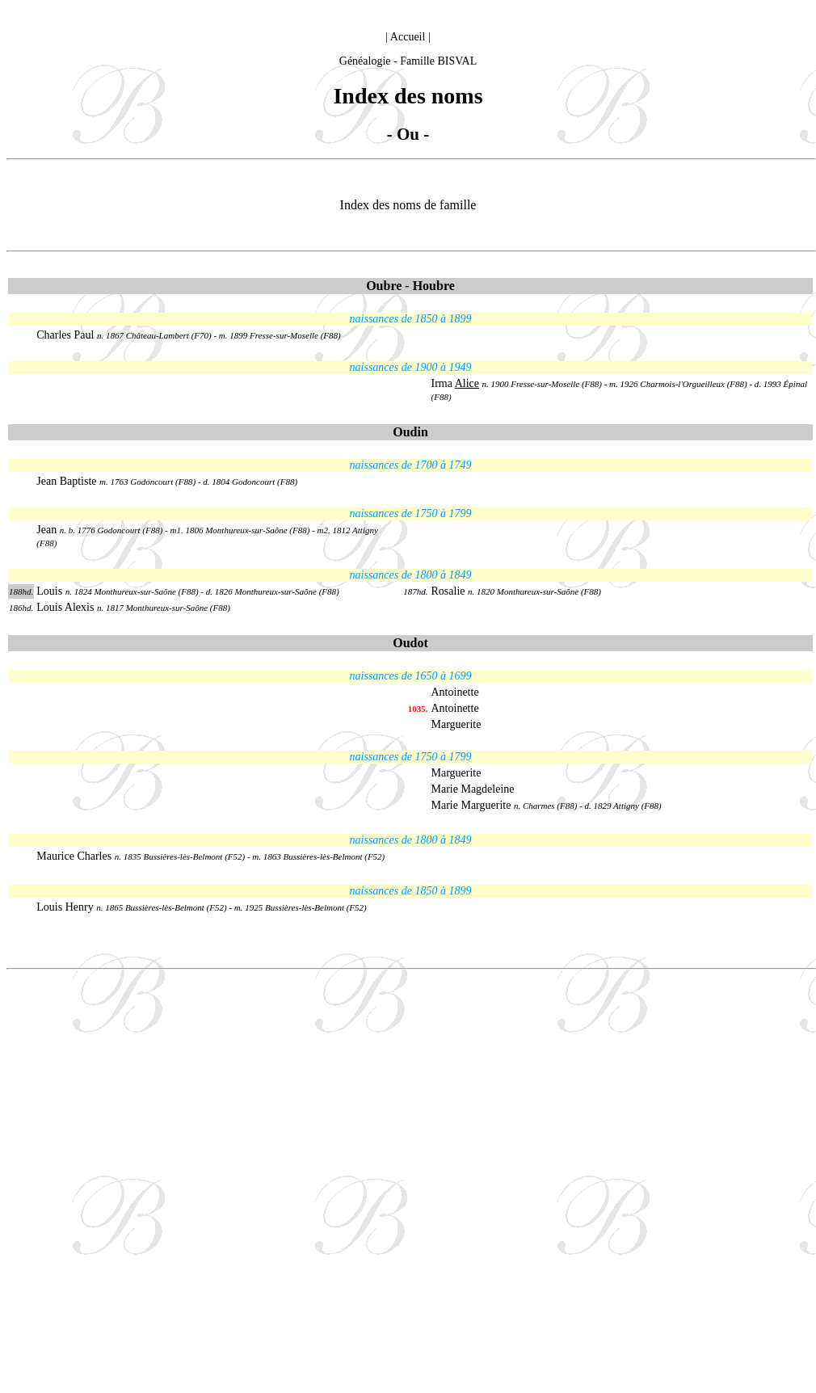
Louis (50, 591)
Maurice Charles (73, 856)
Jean (46, 530)
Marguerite (456, 724)
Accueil (408, 37)
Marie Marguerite (471, 805)
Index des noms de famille (408, 205)
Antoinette (455, 692)
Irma (455, 383)
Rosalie (448, 591)
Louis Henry (64, 907)
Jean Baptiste (67, 481)
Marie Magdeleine (473, 789)
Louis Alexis (65, 607)
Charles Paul (65, 335)
